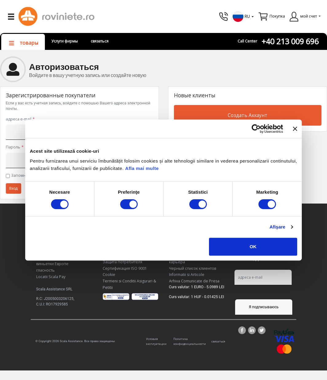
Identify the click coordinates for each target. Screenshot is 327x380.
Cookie (109, 274)
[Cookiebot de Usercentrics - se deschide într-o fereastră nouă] (256, 128)
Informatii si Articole (186, 274)
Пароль (13, 147)
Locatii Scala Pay (50, 276)
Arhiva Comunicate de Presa (194, 281)
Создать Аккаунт (247, 115)
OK (253, 246)
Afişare (278, 226)
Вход (13, 188)
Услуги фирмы (64, 41)
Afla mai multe (142, 168)
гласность (45, 270)
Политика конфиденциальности (189, 341)
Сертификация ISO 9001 (125, 268)
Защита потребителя (122, 262)
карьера (177, 262)
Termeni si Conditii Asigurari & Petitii (129, 284)
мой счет (308, 16)
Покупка (277, 16)
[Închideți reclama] (295, 129)
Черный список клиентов (192, 268)
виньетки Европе (52, 263)
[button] (243, 15)
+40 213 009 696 (290, 41)
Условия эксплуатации (156, 341)
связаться (99, 41)
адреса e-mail (18, 119)
